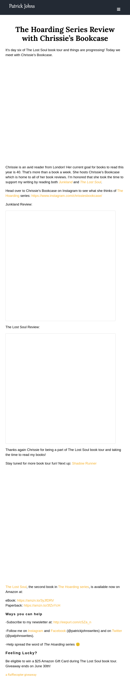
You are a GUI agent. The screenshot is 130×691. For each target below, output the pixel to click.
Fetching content (61, 266)
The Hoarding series (73, 587)
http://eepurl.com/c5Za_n (72, 622)
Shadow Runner (84, 463)
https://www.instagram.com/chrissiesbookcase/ (66, 196)
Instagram (35, 631)
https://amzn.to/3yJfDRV (35, 600)
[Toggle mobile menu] (119, 9)
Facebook (58, 631)
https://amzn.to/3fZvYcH (42, 605)
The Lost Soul (90, 182)
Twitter (117, 631)
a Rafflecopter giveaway (21, 674)
